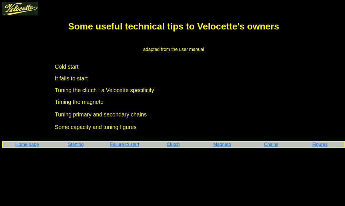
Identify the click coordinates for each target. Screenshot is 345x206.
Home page (27, 144)
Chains (271, 144)
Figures (320, 144)
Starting (76, 144)
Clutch (173, 144)
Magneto (222, 144)
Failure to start (124, 144)
